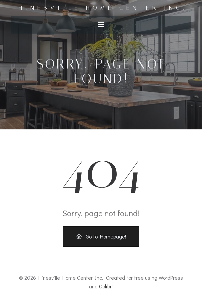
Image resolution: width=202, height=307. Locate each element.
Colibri (106, 286)
